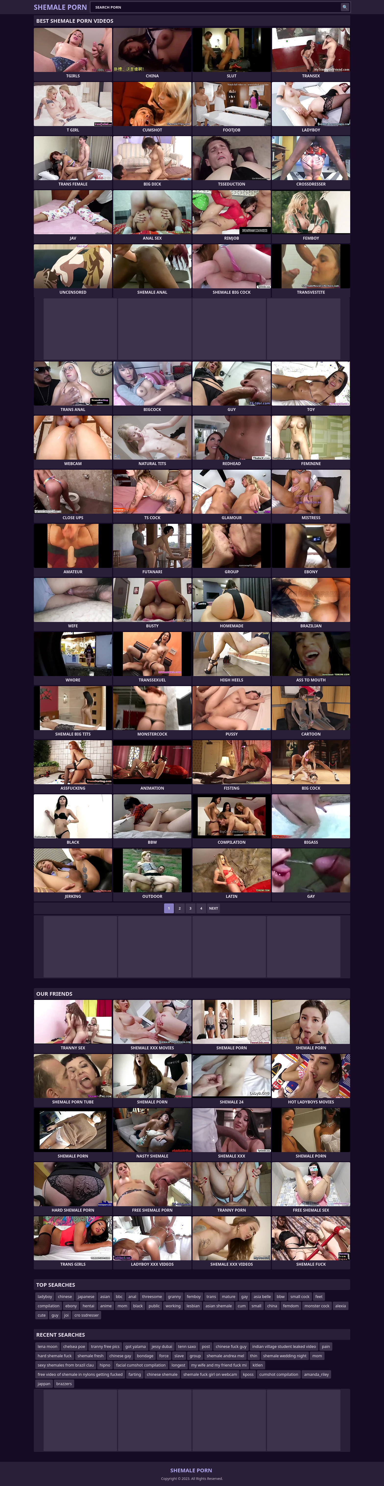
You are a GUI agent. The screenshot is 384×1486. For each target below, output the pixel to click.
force (163, 1355)
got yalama (135, 1346)
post (206, 1346)
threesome (152, 1296)
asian (105, 1296)
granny (174, 1296)
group (195, 1355)
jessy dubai (162, 1346)
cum (242, 1306)
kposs (248, 1374)
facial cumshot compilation (141, 1365)
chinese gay (120, 1355)
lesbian (193, 1306)
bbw (281, 1296)
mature (228, 1296)
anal (132, 1296)
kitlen (257, 1365)
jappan (44, 1383)
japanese (86, 1296)
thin (253, 1355)
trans (211, 1296)
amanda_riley (316, 1374)
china (272, 1306)
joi (66, 1315)
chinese (65, 1296)
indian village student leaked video (284, 1346)
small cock (300, 1296)
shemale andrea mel (225, 1355)
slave (179, 1355)
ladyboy (45, 1296)
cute (42, 1315)
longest (178, 1365)
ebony (71, 1306)
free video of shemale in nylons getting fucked (80, 1374)
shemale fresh (91, 1355)
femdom (291, 1306)
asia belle (262, 1296)
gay (244, 1296)
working (173, 1306)
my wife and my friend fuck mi (219, 1365)
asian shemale (218, 1306)
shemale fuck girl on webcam (210, 1374)
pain (326, 1346)
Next (213, 908)
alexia (340, 1306)
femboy (194, 1296)
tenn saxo (187, 1346)
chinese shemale (162, 1374)
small (256, 1306)
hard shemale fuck (55, 1355)
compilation (49, 1306)
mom (122, 1306)
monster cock (317, 1306)
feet (319, 1296)
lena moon (47, 1346)
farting (135, 1374)
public (154, 1306)
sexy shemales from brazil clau (66, 1365)
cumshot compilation (278, 1374)
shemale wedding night (285, 1355)
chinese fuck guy (231, 1346)
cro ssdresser (86, 1315)
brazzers (64, 1383)
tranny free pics (105, 1346)
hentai (88, 1306)
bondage (145, 1355)
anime (106, 1306)
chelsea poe (74, 1346)
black (138, 1306)
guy (54, 1315)
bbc (119, 1296)
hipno (105, 1365)
